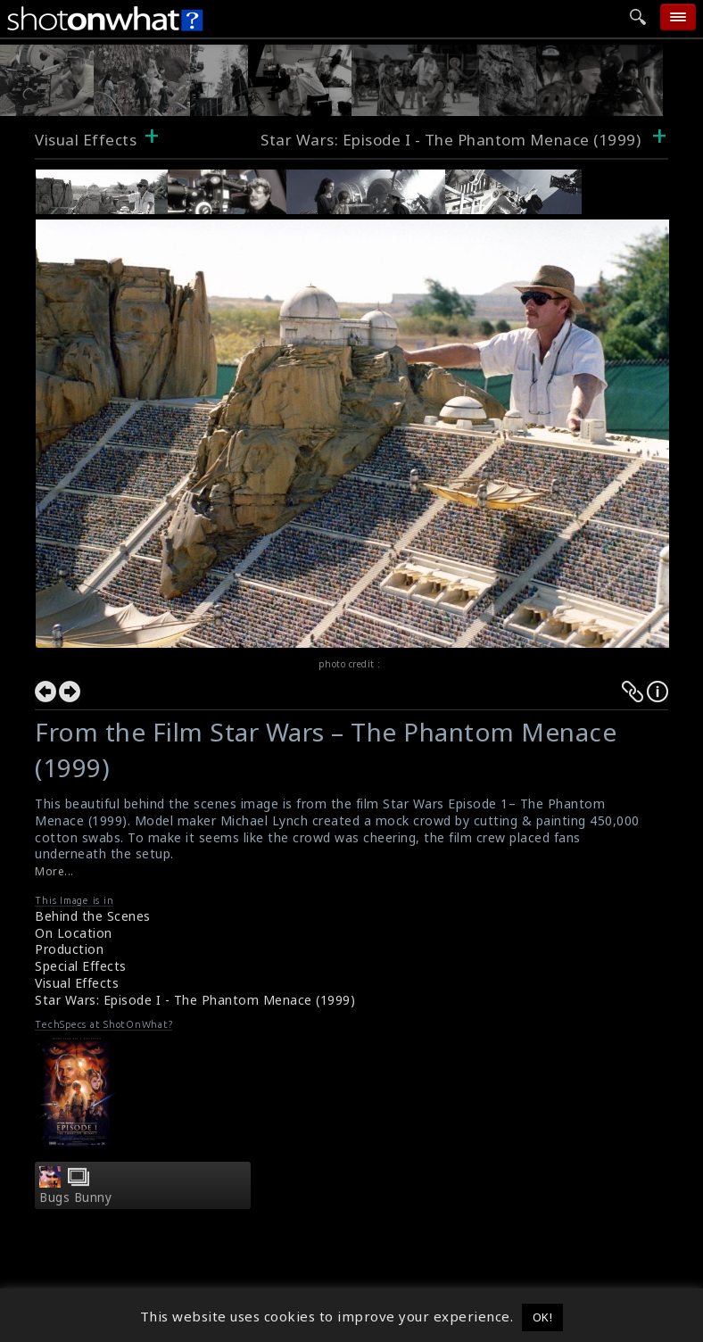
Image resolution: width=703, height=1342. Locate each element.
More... (54, 871)
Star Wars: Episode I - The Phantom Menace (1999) (453, 139)
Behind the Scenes (93, 915)
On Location (73, 932)
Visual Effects (85, 139)
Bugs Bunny (75, 1197)
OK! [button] (543, 1317)
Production (69, 948)
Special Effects (81, 965)
